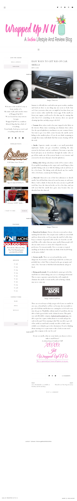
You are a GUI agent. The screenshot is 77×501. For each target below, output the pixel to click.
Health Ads (29, 74)
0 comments (66, 375)
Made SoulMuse (68, 498)
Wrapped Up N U (12, 498)
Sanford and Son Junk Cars (59, 316)
